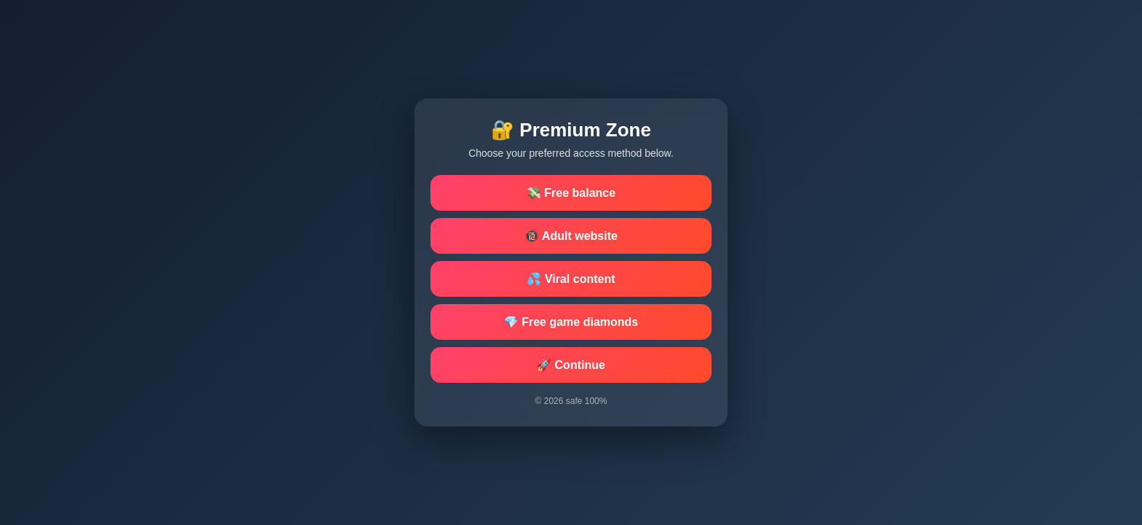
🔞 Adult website (571, 236)
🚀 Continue (571, 365)
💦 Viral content (571, 279)
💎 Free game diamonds (571, 322)
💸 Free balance (571, 193)
